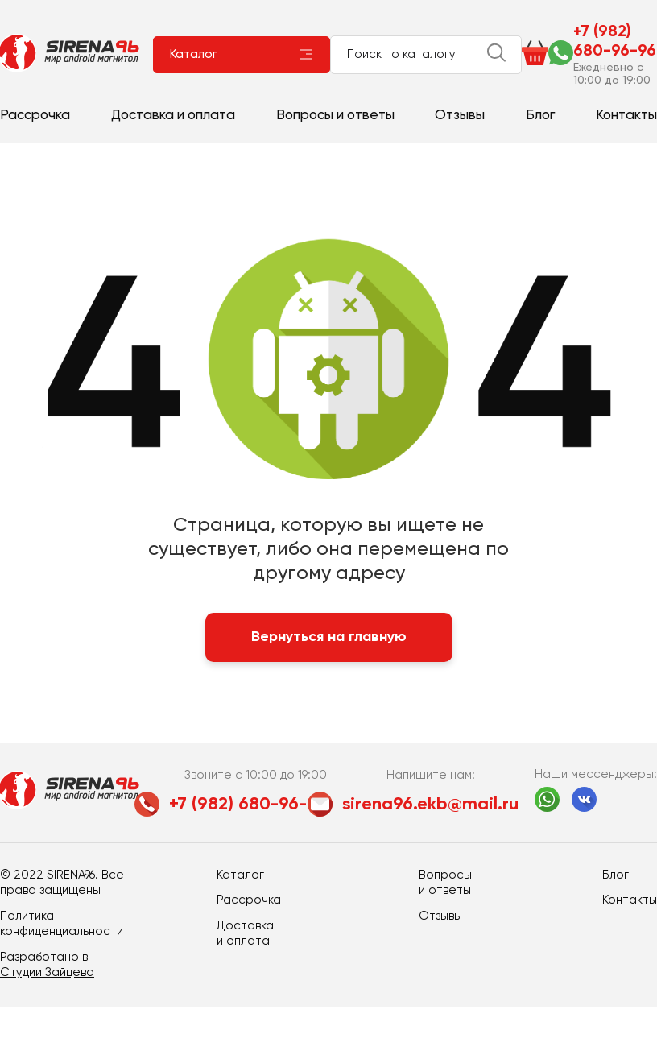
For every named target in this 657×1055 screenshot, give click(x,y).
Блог (540, 115)
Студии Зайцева (47, 972)
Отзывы (460, 115)
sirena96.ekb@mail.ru (430, 804)
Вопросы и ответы (335, 115)
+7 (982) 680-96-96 (614, 42)
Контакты (626, 115)
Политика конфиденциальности (61, 924)
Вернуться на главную (329, 637)
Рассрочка (35, 115)
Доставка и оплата (173, 115)
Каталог (193, 54)
